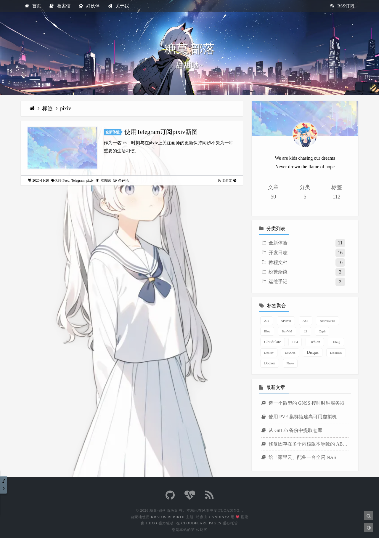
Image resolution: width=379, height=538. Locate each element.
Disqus (313, 352)
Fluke (290, 363)
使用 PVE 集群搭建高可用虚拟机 (299, 416)
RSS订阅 (342, 6)
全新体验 (112, 132)
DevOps (290, 352)
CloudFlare (272, 342)
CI (305, 331)
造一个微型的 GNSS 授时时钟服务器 (303, 403)
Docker (269, 363)
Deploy (269, 352)
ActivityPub (327, 320)
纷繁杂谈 (278, 271)
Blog (267, 331)
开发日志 (278, 252)
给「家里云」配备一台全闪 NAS (298, 457)
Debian (314, 342)
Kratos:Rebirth (168, 517)
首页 (33, 6)
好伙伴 (89, 6)
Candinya (219, 517)
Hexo (151, 523)
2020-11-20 (38, 180)
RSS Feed (62, 180)
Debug (336, 342)
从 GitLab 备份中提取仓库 (291, 430)
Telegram (77, 180)
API (266, 320)
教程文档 (278, 262)
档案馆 (59, 6)
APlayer (286, 320)
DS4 (295, 342)
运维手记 (278, 281)
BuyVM (287, 331)
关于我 (118, 6)
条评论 (121, 180)
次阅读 (103, 180)
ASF (306, 320)
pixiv (65, 108)
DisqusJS (336, 352)
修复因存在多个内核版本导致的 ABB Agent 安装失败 (305, 443)
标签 (48, 108)
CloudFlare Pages (201, 523)
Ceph (322, 331)
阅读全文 (227, 180)
